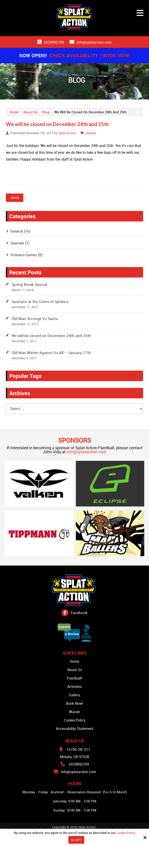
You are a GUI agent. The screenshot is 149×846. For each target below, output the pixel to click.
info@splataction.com (94, 42)
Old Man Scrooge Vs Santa (35, 318)
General (90, 133)
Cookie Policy (125, 833)
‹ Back (14, 198)
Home (14, 112)
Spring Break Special (29, 284)
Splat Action (67, 133)
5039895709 (54, 42)
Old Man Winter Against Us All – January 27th (51, 352)
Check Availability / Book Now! (90, 55)
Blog (46, 112)
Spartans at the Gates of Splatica (40, 301)
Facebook (79, 612)
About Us (30, 112)
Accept (76, 840)
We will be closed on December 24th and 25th (51, 335)
